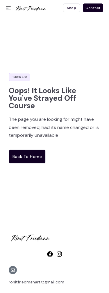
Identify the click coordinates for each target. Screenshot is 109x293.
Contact (93, 8)
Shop (71, 8)
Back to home (27, 156)
